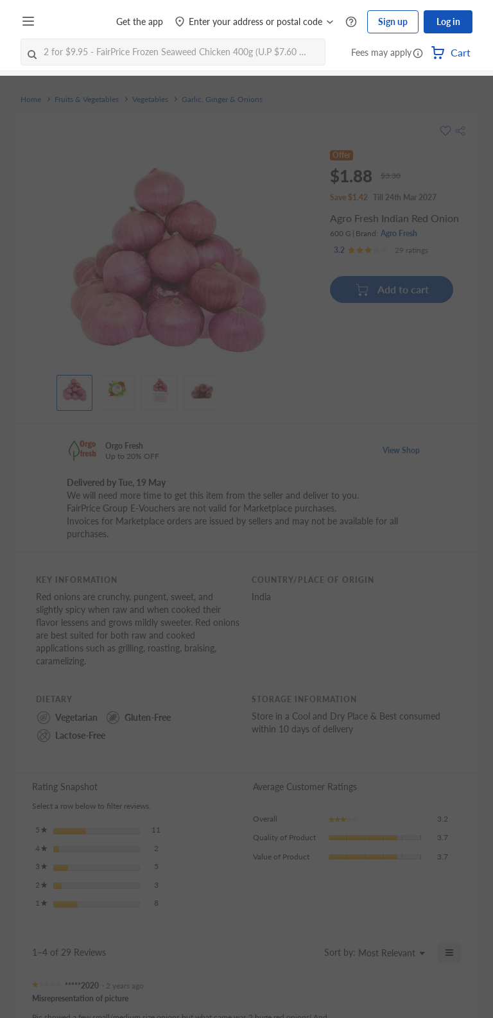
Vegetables (150, 99)
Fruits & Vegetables (87, 99)
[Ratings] (381, 250)
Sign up (393, 21)
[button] (418, 54)
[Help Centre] (351, 22)
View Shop (401, 450)
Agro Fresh (399, 233)
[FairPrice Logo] (76, 22)
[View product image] (74, 389)
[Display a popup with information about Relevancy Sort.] (306, 952)
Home (31, 99)
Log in (448, 21)
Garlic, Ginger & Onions (222, 99)
